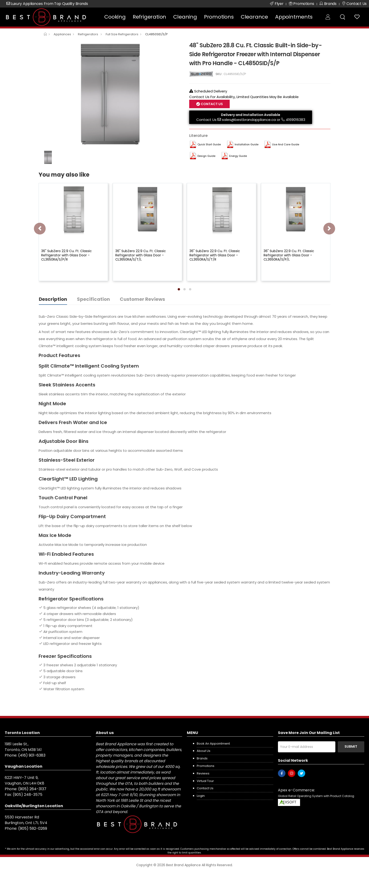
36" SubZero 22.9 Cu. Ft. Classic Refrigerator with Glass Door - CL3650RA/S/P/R (66, 255)
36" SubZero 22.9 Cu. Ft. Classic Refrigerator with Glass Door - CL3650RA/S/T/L (140, 255)
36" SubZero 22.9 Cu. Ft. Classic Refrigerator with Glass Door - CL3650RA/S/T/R (214, 255)
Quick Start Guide (209, 144)
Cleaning (185, 16)
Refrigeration (149, 16)
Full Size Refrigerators (122, 34)
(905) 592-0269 (32, 828)
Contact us (205, 788)
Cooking (115, 16)
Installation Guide (246, 144)
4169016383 (295, 119)
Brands (202, 758)
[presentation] (40, 228)
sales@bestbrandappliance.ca (249, 119)
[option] (110, 94)
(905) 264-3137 (32, 789)
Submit (351, 746)
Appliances (62, 34)
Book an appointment (213, 743)
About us (203, 751)
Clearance (254, 16)
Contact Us (211, 104)
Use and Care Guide (285, 144)
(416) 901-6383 (31, 755)
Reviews (203, 773)
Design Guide (206, 156)
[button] (179, 289)
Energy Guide (238, 156)
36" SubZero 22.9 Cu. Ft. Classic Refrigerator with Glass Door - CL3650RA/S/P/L (289, 255)
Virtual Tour (205, 781)
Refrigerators (88, 34)
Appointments (294, 16)
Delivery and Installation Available (250, 114)
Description (53, 299)
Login (201, 796)
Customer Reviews (142, 299)
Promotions (219, 16)
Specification (93, 299)
